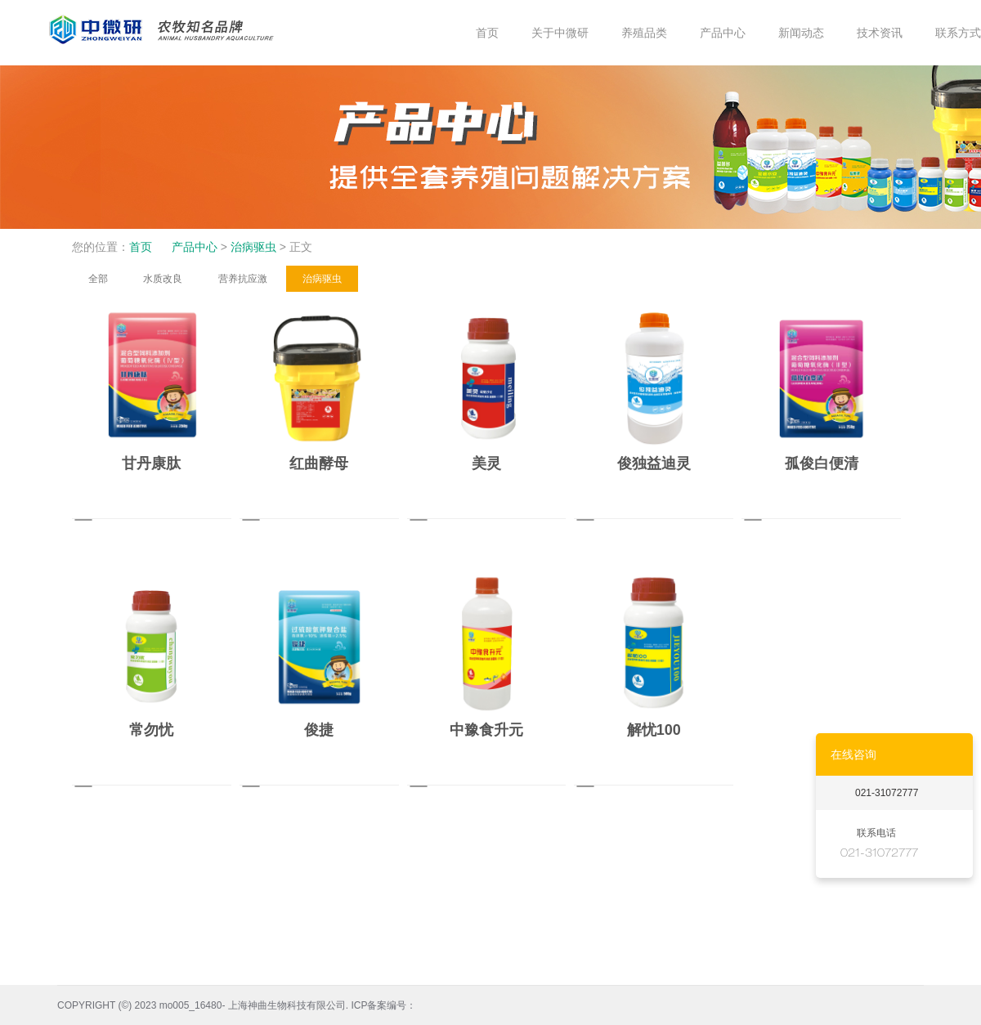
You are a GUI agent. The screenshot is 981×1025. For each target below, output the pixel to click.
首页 (140, 246)
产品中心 (194, 246)
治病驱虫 (253, 246)
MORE (207, 523)
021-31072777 (886, 793)
